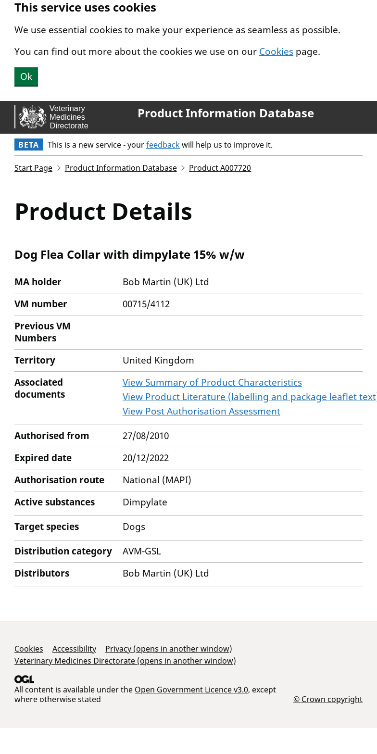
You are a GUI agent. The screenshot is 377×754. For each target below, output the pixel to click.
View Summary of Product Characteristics (212, 382)
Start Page (33, 168)
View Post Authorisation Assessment (201, 411)
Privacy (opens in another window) (168, 648)
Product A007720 (220, 168)
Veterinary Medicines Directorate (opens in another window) (125, 660)
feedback (163, 144)
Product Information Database (226, 113)
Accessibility (74, 648)
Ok (26, 76)
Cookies (276, 51)
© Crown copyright (328, 699)
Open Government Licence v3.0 (191, 689)
